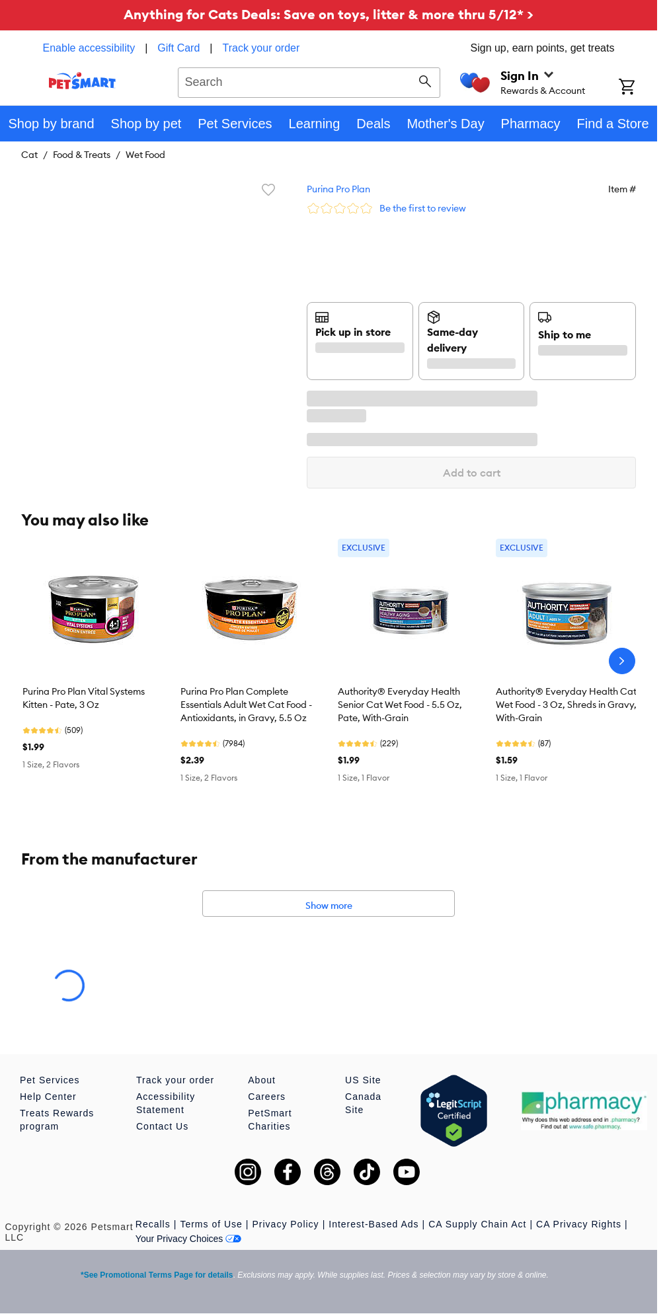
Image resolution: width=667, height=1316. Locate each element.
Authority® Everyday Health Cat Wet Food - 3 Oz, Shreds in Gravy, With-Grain (566, 704)
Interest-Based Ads (373, 1224)
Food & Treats (81, 155)
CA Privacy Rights (578, 1224)
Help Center (48, 1096)
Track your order (261, 48)
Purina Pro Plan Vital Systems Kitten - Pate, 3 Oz (83, 698)
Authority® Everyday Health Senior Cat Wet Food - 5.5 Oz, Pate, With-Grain (400, 704)
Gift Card (178, 48)
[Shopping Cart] (638, 88)
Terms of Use (211, 1224)
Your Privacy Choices (189, 1239)
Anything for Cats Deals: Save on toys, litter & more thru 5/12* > (328, 14)
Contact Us (162, 1126)
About (262, 1080)
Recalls (153, 1224)
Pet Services (50, 1080)
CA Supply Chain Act (477, 1224)
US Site (363, 1080)
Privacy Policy (285, 1224)
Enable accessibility (89, 48)
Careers (267, 1096)
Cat (29, 155)
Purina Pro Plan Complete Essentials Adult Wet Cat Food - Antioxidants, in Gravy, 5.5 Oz (246, 704)
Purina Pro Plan (338, 189)
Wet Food (145, 155)
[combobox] (309, 80)
